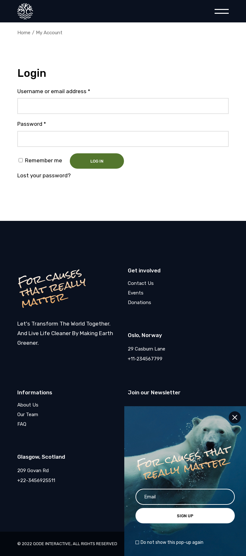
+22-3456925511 (36, 480)
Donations (139, 302)
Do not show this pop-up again (172, 542)
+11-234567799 (145, 359)
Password (31, 124)
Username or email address (53, 91)
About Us (27, 405)
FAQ (21, 424)
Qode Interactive (52, 543)
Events (136, 293)
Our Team (27, 414)
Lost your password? (44, 175)
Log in (96, 161)
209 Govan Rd (33, 470)
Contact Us (141, 283)
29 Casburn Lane (146, 349)
